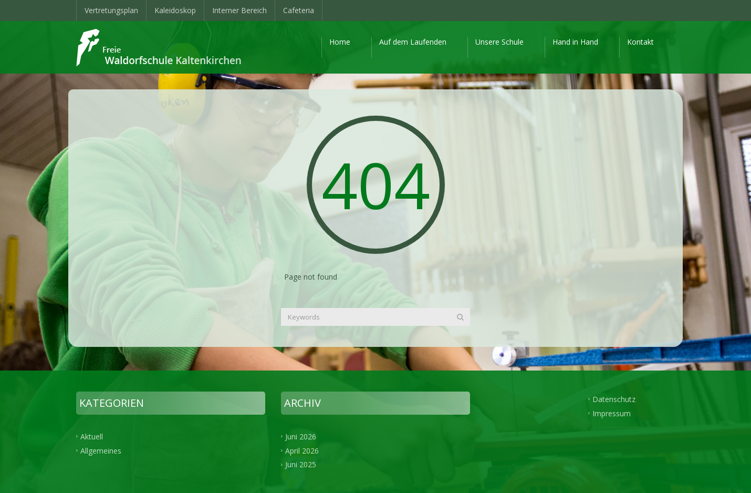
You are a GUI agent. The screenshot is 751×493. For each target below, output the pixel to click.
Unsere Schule (499, 42)
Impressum (611, 413)
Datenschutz (613, 399)
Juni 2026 (300, 436)
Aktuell (91, 436)
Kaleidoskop (175, 10)
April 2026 (302, 450)
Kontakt (640, 42)
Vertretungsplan (111, 10)
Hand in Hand (575, 42)
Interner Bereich (239, 10)
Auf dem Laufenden (412, 42)
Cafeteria (298, 10)
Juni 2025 (300, 464)
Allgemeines (100, 450)
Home (339, 42)
